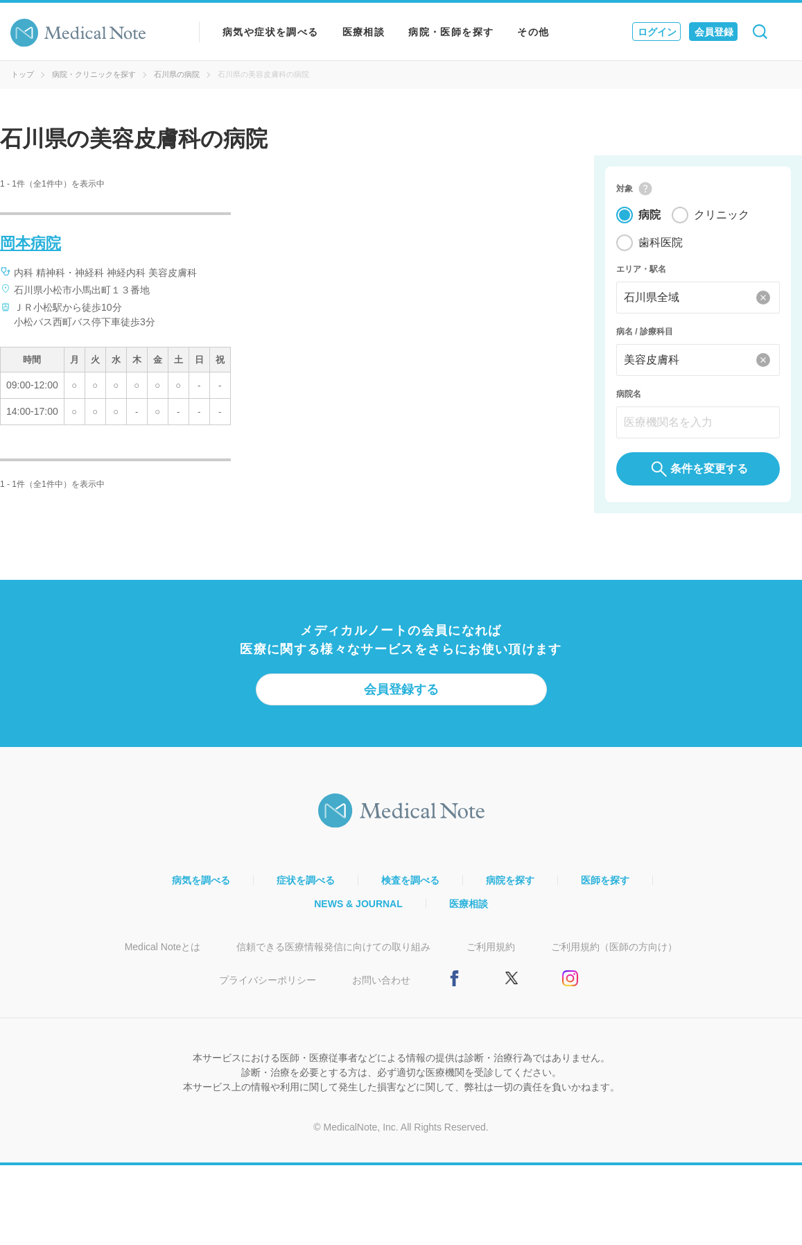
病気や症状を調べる (271, 31)
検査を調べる (410, 880)
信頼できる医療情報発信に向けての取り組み (333, 946)
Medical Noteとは (163, 946)
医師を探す (605, 880)
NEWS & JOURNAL (358, 903)
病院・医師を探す (451, 31)
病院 (649, 215)
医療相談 (363, 31)
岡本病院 (30, 243)
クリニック (721, 215)
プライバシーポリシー (267, 980)
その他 (533, 31)
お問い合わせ (381, 980)
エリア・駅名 (641, 269)
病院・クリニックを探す (94, 74)
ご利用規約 (491, 946)
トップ (22, 74)
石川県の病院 (177, 74)
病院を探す (510, 880)
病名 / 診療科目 (644, 331)
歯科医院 (660, 242)
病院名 (628, 394)
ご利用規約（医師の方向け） (614, 946)
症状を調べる (306, 880)
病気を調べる (201, 880)
